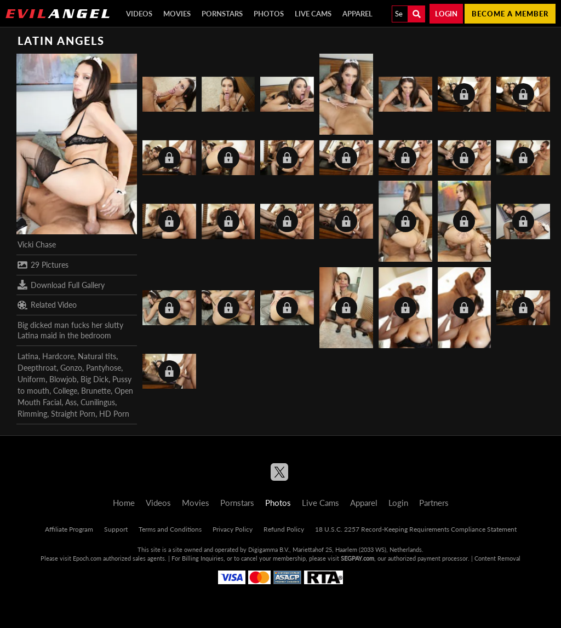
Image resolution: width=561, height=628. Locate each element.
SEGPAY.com (357, 558)
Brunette (96, 390)
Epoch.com (87, 558)
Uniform (31, 379)
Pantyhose (103, 367)
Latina (28, 356)
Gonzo (71, 367)
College (65, 390)
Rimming (32, 413)
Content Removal (497, 558)
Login (446, 13)
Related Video (47, 305)
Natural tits (97, 356)
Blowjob (63, 379)
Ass (71, 402)
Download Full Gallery (61, 285)
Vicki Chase (37, 244)
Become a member (510, 13)
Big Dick (94, 379)
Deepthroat (37, 367)
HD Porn (114, 413)
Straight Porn (73, 413)
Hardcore (58, 356)
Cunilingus (98, 402)
